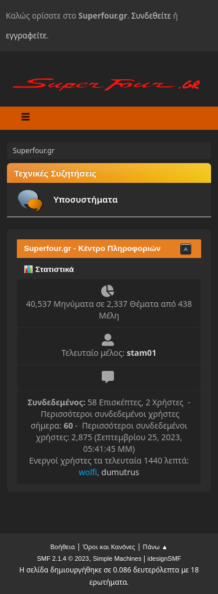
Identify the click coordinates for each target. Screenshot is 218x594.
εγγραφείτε (26, 35)
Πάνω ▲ (155, 546)
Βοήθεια (62, 546)
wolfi (87, 472)
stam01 (141, 352)
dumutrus (120, 472)
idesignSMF (164, 558)
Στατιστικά (49, 269)
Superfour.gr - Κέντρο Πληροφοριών (92, 248)
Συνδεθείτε (151, 15)
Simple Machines (117, 558)
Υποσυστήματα (85, 199)
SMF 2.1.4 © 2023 (62, 558)
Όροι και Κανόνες (109, 546)
